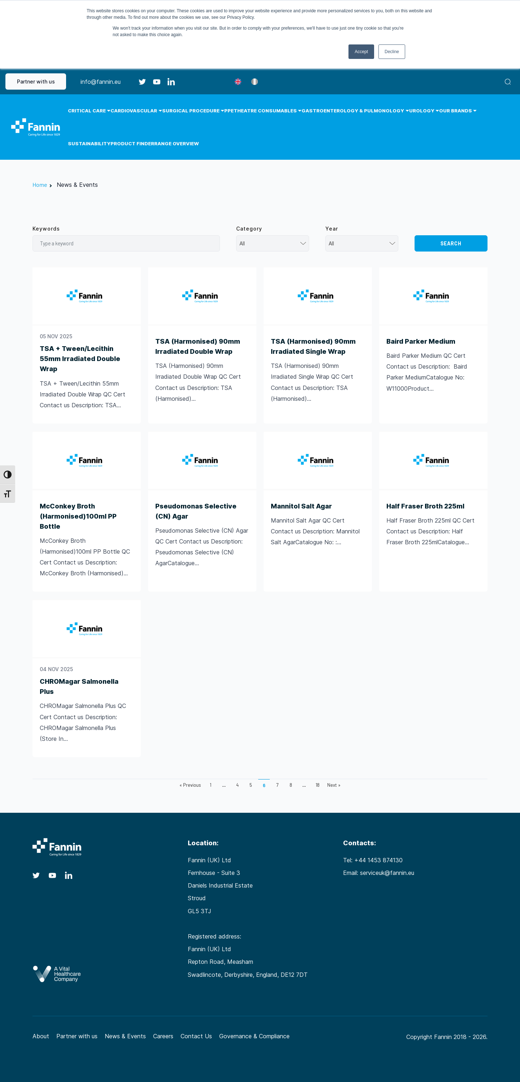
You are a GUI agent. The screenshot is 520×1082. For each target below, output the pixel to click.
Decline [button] (392, 51)
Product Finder (132, 143)
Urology (421, 110)
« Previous (190, 785)
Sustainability (89, 143)
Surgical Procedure (191, 110)
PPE (229, 110)
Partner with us (36, 81)
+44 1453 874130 (378, 860)
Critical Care (87, 110)
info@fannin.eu (101, 81)
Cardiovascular (133, 110)
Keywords (46, 229)
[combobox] (272, 243)
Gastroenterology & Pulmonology (353, 110)
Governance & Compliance (254, 1036)
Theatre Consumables (265, 110)
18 (318, 785)
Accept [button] (361, 51)
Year (331, 229)
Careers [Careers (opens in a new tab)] (163, 1036)
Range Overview (176, 143)
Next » (334, 785)
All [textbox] (242, 243)
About (40, 1036)
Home (39, 184)
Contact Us (196, 1036)
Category (249, 229)
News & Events (125, 1036)
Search (451, 243)
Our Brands (455, 110)
